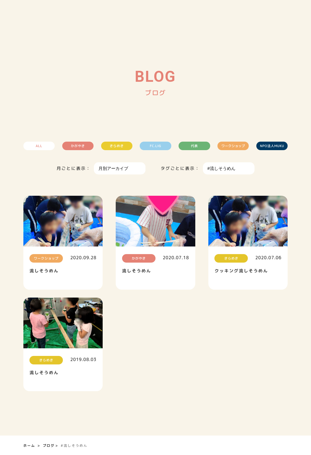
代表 (194, 145)
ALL (38, 145)
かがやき (77, 145)
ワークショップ (233, 145)
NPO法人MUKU (273, 145)
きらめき (116, 145)
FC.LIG (155, 145)
